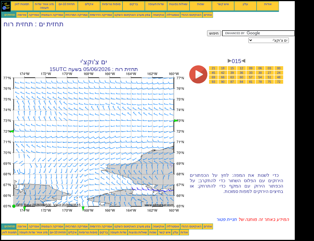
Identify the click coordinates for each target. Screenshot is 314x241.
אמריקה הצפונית (52, 14)
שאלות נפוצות (178, 4)
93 (213, 81)
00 (279, 68)
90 (223, 81)
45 (213, 72)
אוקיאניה (158, 14)
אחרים (208, 14)
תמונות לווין (22, 4)
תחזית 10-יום (67, 4)
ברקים (134, 4)
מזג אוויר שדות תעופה (44, 5)
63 (232, 77)
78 (260, 81)
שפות (200, 4)
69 (213, 77)
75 (269, 81)
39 (232, 72)
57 (251, 77)
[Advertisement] (104, 43)
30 (260, 72)
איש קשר (223, 4)
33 (251, 72)
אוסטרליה (172, 14)
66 (223, 77)
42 (223, 72)
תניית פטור (226, 219)
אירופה (21, 14)
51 (269, 77)
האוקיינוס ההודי (191, 14)
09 (251, 68)
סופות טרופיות (111, 4)
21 (213, 68)
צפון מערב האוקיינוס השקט (132, 14)
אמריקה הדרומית (101, 14)
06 (260, 68)
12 (241, 68)
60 (241, 77)
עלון (245, 4)
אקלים (89, 4)
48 (279, 77)
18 (223, 68)
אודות (268, 4)
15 (232, 68)
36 (241, 72)
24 (279, 72)
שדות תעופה (156, 4)
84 (241, 81)
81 (251, 81)
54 (260, 77)
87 (232, 81)
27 (269, 72)
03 (269, 68)
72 (279, 81)
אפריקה (34, 14)
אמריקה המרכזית (76, 14)
